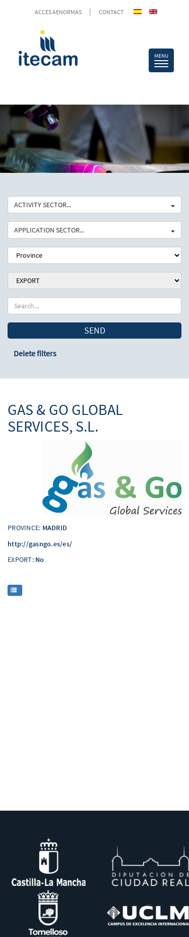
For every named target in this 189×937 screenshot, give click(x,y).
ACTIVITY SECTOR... (94, 204)
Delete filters (35, 353)
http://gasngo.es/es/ (40, 543)
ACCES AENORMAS (58, 12)
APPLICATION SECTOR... (94, 230)
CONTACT (111, 12)
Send (94, 330)
